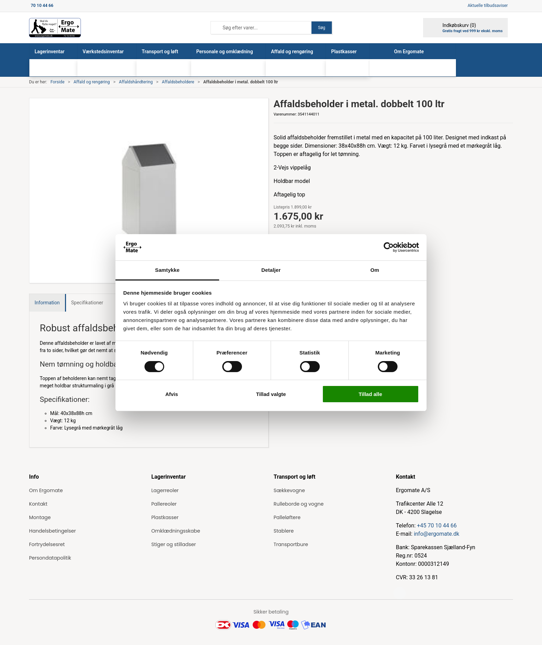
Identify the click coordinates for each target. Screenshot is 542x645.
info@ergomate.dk (436, 534)
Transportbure (291, 544)
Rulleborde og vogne (299, 503)
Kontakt (38, 503)
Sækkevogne (289, 490)
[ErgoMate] (55, 28)
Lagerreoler (165, 490)
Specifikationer (87, 302)
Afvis (171, 394)
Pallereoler (164, 503)
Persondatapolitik (50, 557)
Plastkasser (165, 517)
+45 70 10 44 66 (437, 525)
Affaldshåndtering (136, 82)
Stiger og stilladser (173, 544)
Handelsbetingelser (52, 530)
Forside (57, 82)
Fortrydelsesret (47, 544)
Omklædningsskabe (175, 530)
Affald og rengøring (92, 82)
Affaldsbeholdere (178, 82)
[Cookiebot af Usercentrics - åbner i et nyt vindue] (388, 247)
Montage (40, 517)
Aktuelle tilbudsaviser (488, 5)
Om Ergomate (46, 490)
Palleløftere (287, 517)
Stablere (284, 530)
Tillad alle (370, 394)
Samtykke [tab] (167, 270)
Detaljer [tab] (271, 270)
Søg (321, 27)
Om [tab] (374, 270)
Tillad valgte (271, 394)
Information (47, 302)
